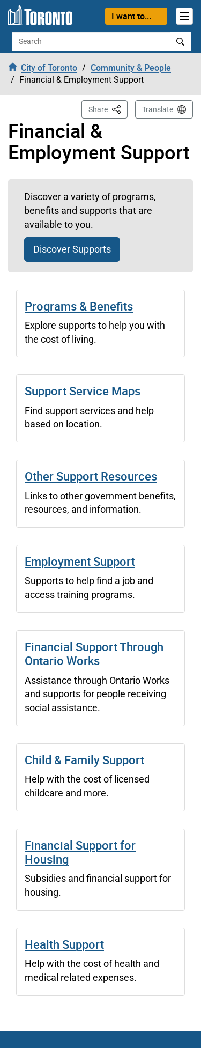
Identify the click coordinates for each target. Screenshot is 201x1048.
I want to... (131, 16)
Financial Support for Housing (80, 852)
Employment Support (80, 561)
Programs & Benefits (79, 306)
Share (108, 109)
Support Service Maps (82, 390)
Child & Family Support (84, 759)
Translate (157, 109)
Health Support (64, 944)
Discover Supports (72, 249)
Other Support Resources (91, 476)
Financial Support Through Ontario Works (94, 653)
